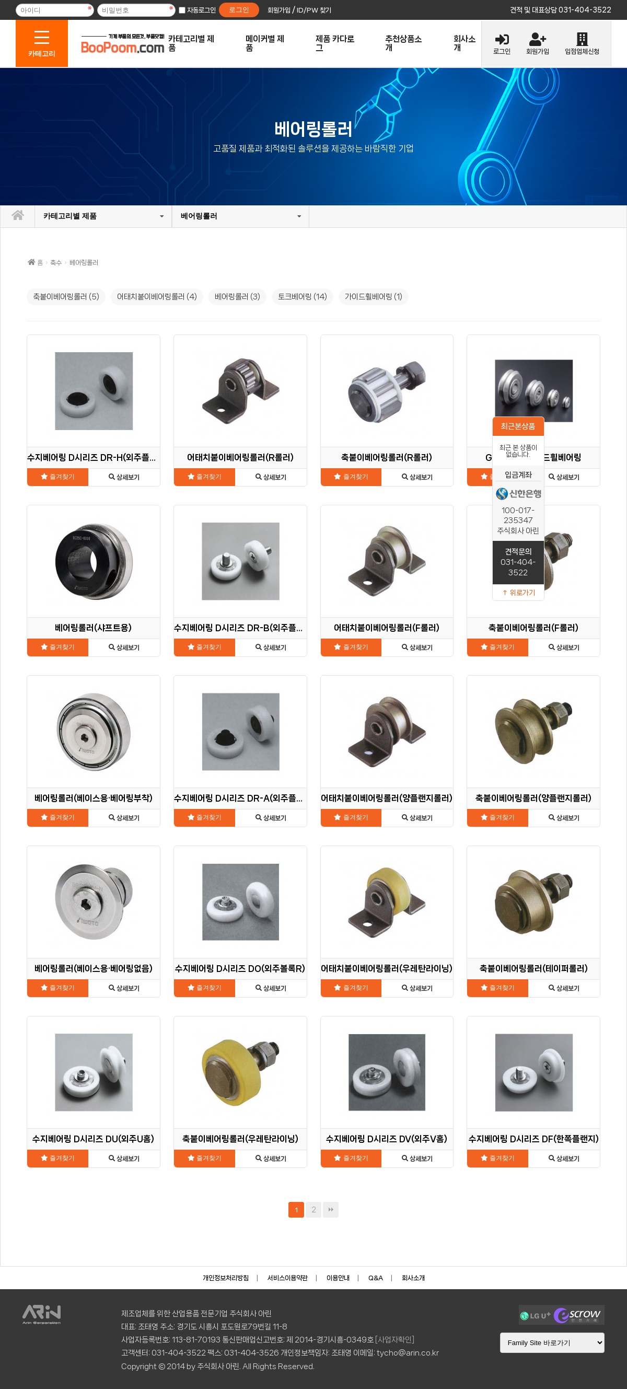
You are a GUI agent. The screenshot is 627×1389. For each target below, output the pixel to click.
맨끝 (331, 1210)
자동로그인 (201, 10)
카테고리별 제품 (191, 43)
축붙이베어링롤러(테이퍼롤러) (534, 968)
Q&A (375, 1278)
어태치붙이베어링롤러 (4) (157, 297)
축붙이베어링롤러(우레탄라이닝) (240, 1139)
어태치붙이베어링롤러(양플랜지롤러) (386, 798)
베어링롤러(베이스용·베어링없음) (93, 968)
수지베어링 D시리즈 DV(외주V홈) (386, 1139)
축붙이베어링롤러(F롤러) (533, 627)
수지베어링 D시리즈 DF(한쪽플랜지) (534, 1139)
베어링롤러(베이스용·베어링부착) (93, 798)
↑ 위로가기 (518, 592)
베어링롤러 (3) (237, 297)
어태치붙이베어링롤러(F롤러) (386, 627)
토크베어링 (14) (302, 297)
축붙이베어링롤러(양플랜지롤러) (533, 798)
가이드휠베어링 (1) (373, 297)
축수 (56, 262)
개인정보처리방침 (226, 1278)
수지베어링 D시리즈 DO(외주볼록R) (240, 968)
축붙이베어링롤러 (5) (66, 297)
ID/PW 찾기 (314, 10)
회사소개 (464, 43)
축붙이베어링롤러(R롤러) (386, 457)
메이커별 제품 (265, 43)
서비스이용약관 (288, 1278)
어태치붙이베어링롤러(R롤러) (240, 457)
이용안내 (338, 1278)
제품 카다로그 (335, 43)
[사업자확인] (394, 1340)
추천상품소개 (403, 43)
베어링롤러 (176, 216)
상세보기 (124, 477)
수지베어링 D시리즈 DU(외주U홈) (93, 1139)
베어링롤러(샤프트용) (93, 627)
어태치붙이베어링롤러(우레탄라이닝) (386, 968)
